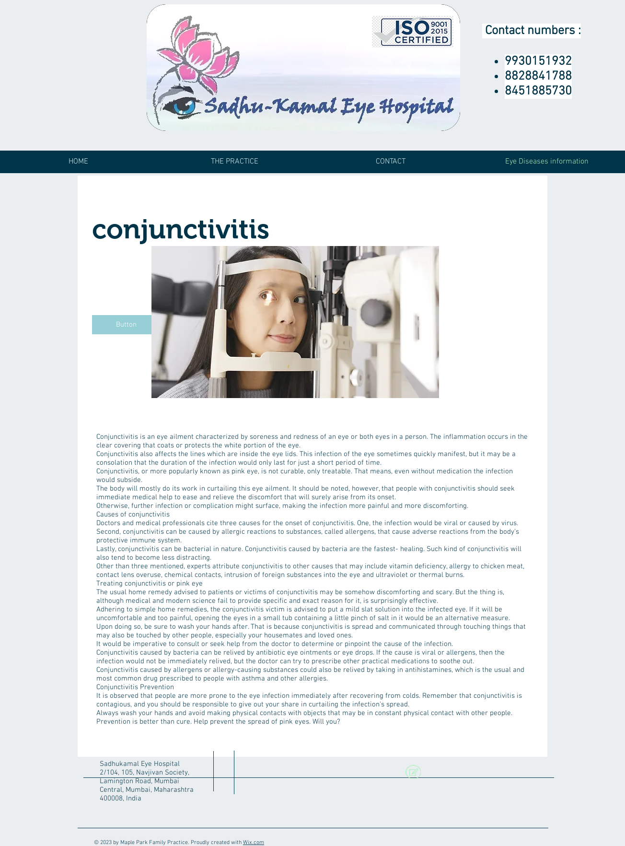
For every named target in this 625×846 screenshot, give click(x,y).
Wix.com (253, 842)
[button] (126, 324)
